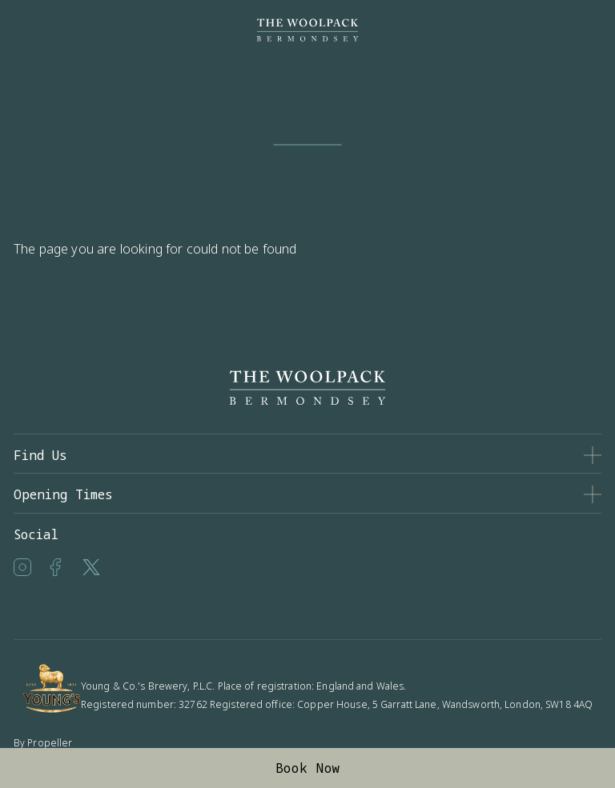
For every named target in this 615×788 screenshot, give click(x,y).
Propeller (49, 743)
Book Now (307, 768)
